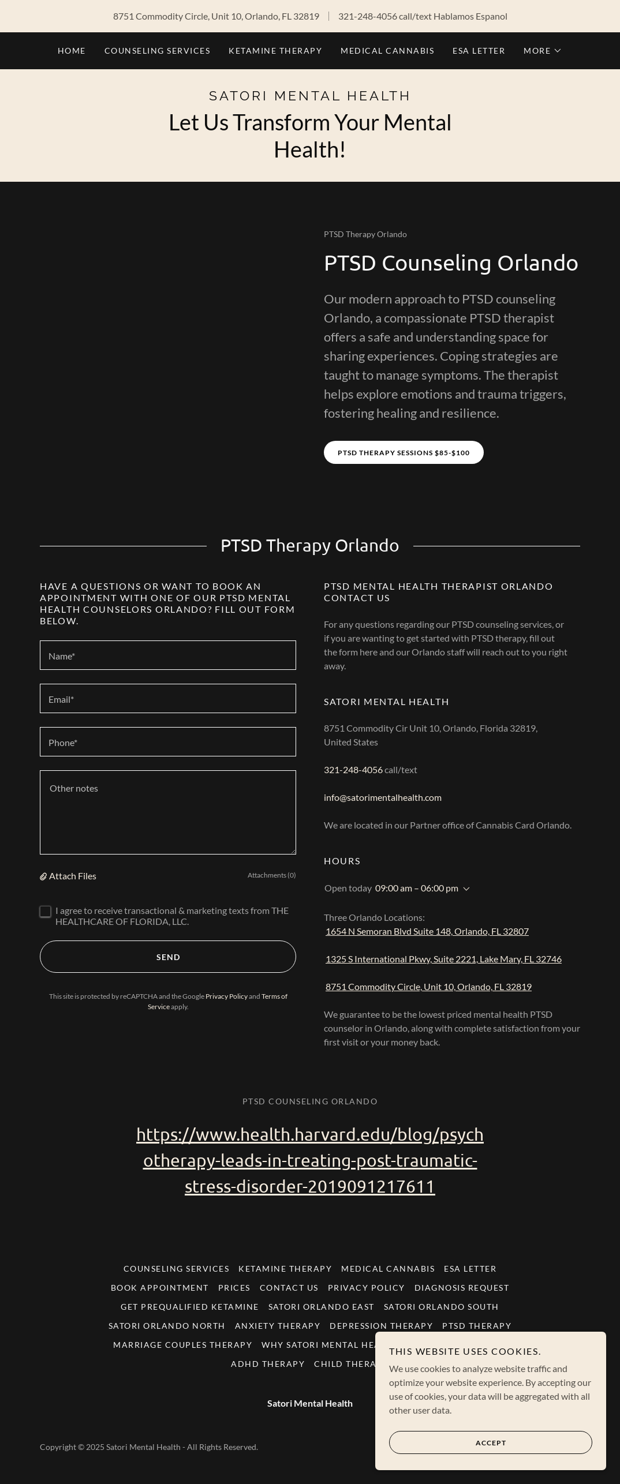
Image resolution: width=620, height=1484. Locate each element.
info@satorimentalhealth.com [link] (383, 797)
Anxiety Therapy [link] (277, 1326)
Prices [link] (234, 1287)
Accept (447, 1442)
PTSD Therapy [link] (476, 1326)
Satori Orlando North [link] (167, 1326)
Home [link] (72, 50)
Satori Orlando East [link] (321, 1306)
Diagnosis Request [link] (461, 1287)
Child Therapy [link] (351, 1364)
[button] (543, 51)
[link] (310, 96)
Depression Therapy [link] (381, 1326)
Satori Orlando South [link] (441, 1306)
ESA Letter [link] (479, 50)
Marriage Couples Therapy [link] (182, 1345)
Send (110, 956)
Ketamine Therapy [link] (275, 50)
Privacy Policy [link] (227, 996)
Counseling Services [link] (157, 50)
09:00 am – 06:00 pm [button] (416, 887)
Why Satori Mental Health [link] (330, 1345)
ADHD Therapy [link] (268, 1364)
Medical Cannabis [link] (387, 50)
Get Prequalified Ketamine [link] (190, 1306)
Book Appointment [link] (160, 1287)
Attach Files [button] (72, 875)
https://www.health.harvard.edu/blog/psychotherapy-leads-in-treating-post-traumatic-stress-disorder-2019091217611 (310, 1160)
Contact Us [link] (289, 1287)
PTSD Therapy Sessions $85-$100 (404, 452)
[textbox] (168, 655)
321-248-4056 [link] (367, 15)
